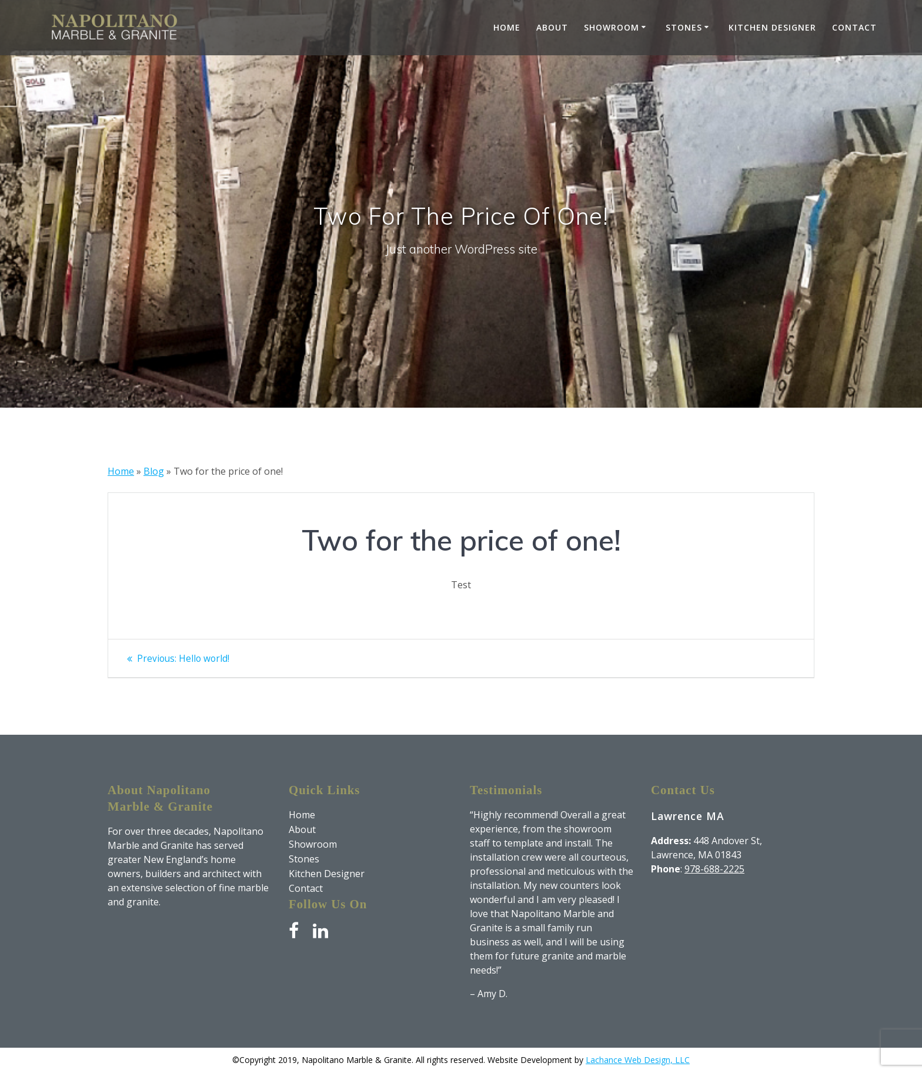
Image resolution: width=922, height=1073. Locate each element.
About (552, 27)
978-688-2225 (714, 868)
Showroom (611, 27)
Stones (684, 27)
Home (506, 27)
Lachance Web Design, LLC (638, 1059)
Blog (153, 471)
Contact (854, 27)
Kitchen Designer (772, 27)
